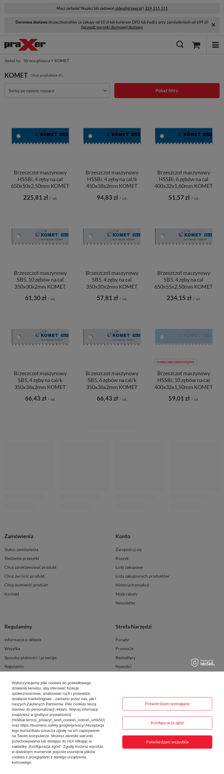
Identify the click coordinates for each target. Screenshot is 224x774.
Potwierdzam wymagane (167, 703)
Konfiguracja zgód (167, 722)
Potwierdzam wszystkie (167, 741)
